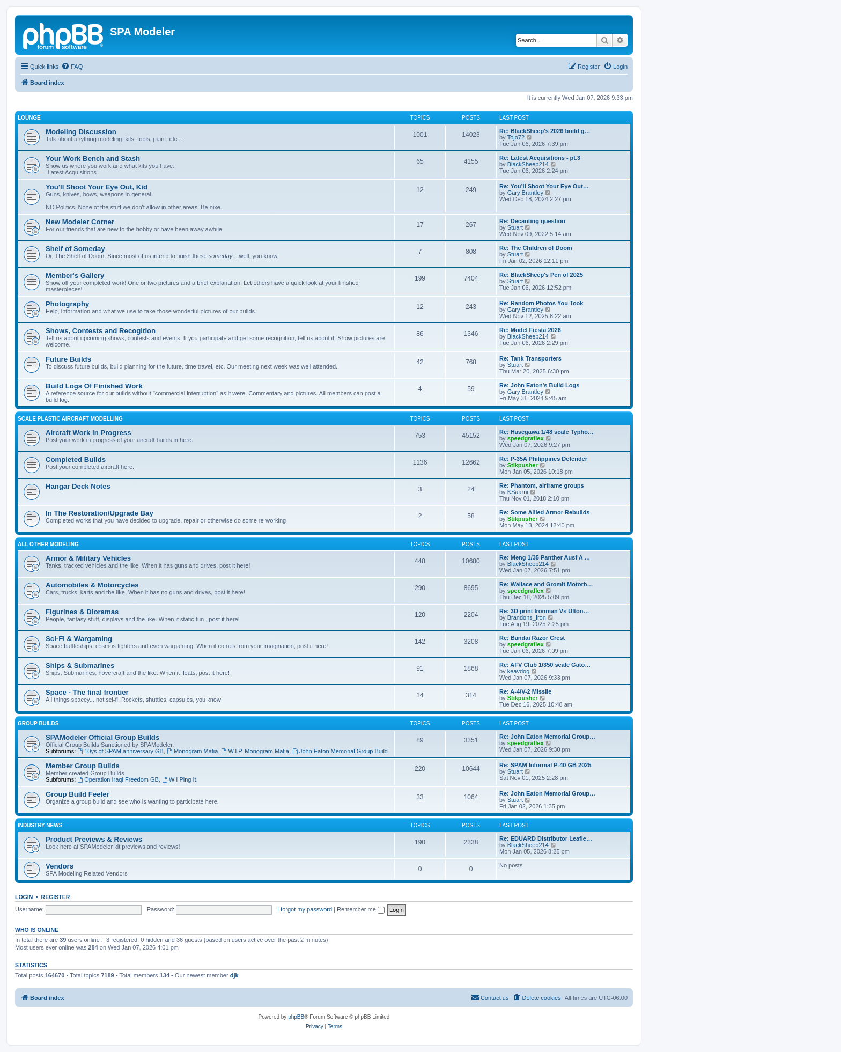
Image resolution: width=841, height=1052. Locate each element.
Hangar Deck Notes (78, 486)
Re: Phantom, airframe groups (541, 485)
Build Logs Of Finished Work (94, 386)
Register (55, 897)
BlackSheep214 (528, 164)
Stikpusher (522, 465)
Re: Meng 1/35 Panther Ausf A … (544, 557)
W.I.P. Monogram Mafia (255, 751)
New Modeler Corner (80, 222)
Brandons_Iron (526, 617)
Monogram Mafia (192, 751)
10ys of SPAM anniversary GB (120, 751)
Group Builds (38, 723)
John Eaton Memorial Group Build (340, 751)
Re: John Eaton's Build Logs (539, 385)
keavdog (518, 671)
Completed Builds (76, 459)
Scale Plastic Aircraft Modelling (70, 419)
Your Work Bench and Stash (93, 159)
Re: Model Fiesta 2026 (530, 330)
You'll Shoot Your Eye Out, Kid (96, 187)
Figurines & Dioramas (82, 612)
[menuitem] (72, 66)
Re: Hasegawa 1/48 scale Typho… (546, 432)
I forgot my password (304, 909)
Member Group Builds (83, 766)
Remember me (361, 909)
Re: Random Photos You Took (541, 303)
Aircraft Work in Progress (88, 433)
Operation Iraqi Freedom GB (118, 779)
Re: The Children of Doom (535, 248)
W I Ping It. (180, 779)
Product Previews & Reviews (94, 839)
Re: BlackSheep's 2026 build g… (545, 131)
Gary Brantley (525, 192)
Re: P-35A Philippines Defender (543, 458)
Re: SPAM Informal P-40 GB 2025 (545, 765)
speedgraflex (525, 438)
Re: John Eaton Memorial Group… (547, 736)
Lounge (29, 118)
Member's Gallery (75, 275)
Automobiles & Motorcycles (92, 585)
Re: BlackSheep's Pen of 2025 (541, 274)
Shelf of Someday (75, 249)
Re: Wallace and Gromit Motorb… (546, 584)
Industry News (40, 825)
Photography (67, 304)
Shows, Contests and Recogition (101, 331)
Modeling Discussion (81, 132)
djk (234, 975)
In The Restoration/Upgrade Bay (99, 513)
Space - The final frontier (87, 692)
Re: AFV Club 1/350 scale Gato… (545, 664)
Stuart (515, 227)
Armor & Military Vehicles (88, 558)
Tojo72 (516, 137)
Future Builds (68, 359)
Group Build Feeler (77, 794)
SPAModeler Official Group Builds (102, 737)
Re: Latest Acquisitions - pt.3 (539, 158)
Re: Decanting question (532, 221)
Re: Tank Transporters (530, 358)
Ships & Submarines (80, 665)
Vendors (59, 866)
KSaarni (517, 492)
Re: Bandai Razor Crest (532, 638)
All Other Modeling (48, 544)
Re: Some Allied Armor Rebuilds (544, 512)
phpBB (296, 1017)
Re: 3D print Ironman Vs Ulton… (544, 611)
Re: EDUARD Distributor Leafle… (545, 838)
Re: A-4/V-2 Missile (525, 691)
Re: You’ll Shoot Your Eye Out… (544, 186)
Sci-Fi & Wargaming (79, 639)
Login (24, 897)
